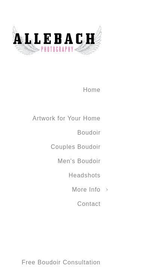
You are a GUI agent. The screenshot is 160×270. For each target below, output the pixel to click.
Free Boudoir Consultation (61, 262)
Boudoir (89, 132)
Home (92, 90)
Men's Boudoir (79, 161)
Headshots (85, 175)
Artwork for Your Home (67, 118)
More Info (86, 189)
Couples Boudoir (76, 147)
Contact (89, 204)
